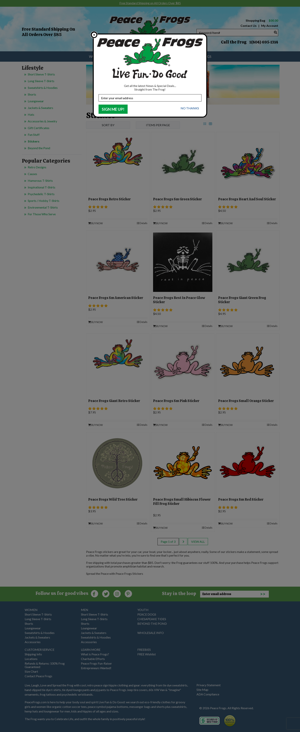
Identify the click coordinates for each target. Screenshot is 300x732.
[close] (94, 35)
